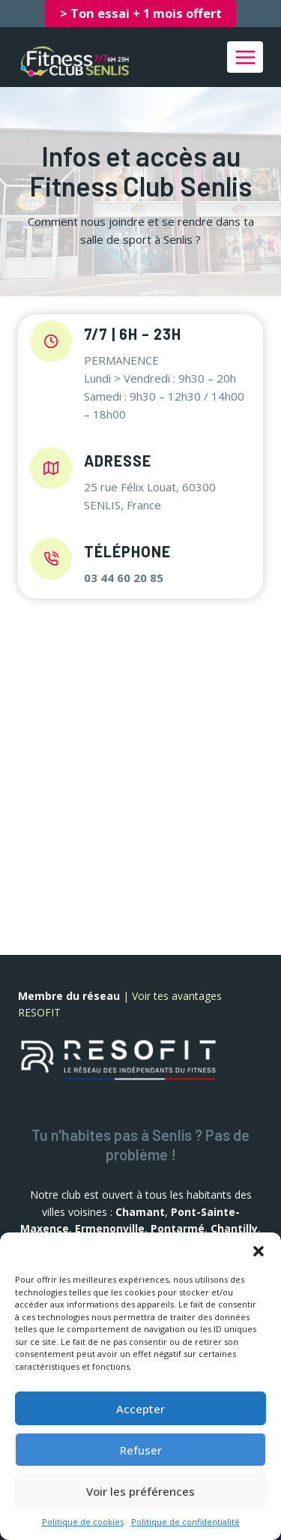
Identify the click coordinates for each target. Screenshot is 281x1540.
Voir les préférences (140, 1491)
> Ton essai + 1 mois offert (141, 13)
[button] (258, 1251)
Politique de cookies (83, 1521)
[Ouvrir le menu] (245, 57)
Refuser (141, 1449)
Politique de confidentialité (185, 1521)
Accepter (140, 1408)
